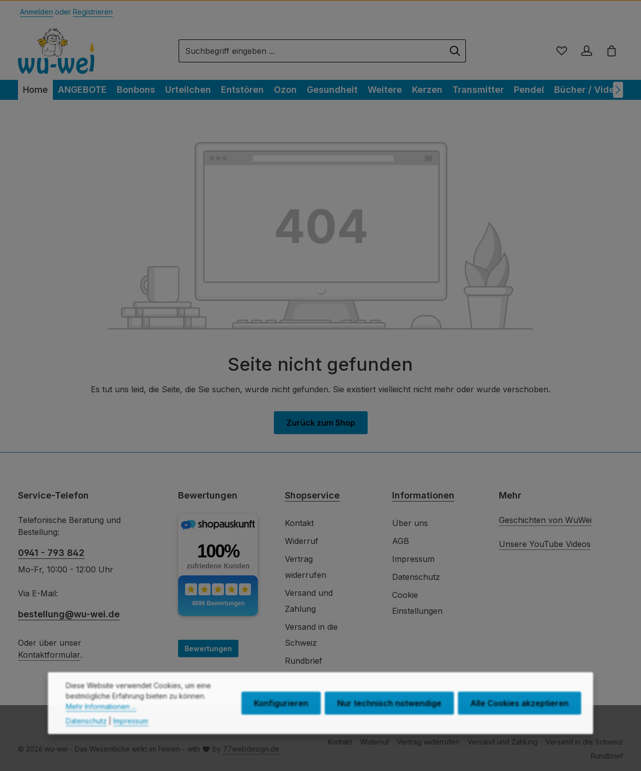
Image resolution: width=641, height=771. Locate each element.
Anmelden (36, 11)
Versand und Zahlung (309, 601)
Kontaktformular (49, 655)
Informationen (423, 495)
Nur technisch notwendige (389, 724)
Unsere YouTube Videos (545, 544)
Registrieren (93, 11)
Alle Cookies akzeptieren (519, 724)
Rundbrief (303, 661)
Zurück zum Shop (320, 423)
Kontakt (299, 523)
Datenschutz (416, 577)
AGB (400, 541)
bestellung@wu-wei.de (69, 614)
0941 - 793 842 (51, 552)
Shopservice (312, 495)
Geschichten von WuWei (545, 520)
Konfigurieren (281, 724)
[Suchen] (455, 50)
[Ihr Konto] (586, 50)
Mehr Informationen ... (101, 727)
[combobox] (312, 50)
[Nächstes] (618, 90)
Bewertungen (208, 648)
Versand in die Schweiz (311, 635)
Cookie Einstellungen (417, 603)
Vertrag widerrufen (305, 567)
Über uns (410, 523)
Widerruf (301, 541)
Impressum (413, 559)
